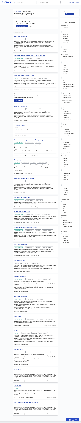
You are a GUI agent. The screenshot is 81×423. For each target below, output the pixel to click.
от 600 (64, 206)
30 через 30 (65, 71)
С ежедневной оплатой (68, 133)
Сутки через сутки (67, 93)
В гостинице (66, 175)
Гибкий (64, 82)
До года (65, 238)
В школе (65, 188)
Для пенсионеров (67, 119)
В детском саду (66, 173)
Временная (65, 38)
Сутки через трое (67, 97)
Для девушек (66, 104)
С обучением (66, 129)
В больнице (65, 192)
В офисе (65, 166)
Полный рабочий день (68, 84)
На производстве (67, 196)
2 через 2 (65, 58)
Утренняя (65, 88)
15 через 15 (65, 69)
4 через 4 (65, 63)
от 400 (64, 204)
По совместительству (68, 47)
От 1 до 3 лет (66, 240)
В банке (64, 169)
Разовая (65, 32)
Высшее (65, 220)
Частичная (65, 36)
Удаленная (65, 34)
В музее (65, 177)
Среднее (65, 224)
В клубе (64, 186)
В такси (64, 162)
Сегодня (65, 137)
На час (64, 51)
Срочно (64, 148)
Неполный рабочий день (69, 86)
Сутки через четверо (68, 56)
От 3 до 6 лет (66, 242)
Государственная (67, 144)
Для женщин (66, 109)
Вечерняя (65, 73)
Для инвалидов (66, 106)
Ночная (64, 75)
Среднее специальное (68, 222)
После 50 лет (66, 111)
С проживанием (66, 131)
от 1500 (64, 210)
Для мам (65, 115)
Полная (64, 29)
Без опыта (65, 236)
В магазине (65, 164)
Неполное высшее (67, 218)
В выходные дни (67, 90)
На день (65, 49)
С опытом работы (67, 234)
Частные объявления (68, 150)
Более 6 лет (65, 244)
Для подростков (67, 121)
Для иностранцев (67, 113)
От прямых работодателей (69, 22)
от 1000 (64, 208)
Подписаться (18, 100)
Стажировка (66, 40)
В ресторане (66, 181)
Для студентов (66, 102)
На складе (65, 179)
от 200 (64, 202)
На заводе (65, 183)
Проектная (65, 42)
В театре (65, 194)
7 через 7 (65, 67)
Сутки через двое (67, 95)
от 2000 (64, 212)
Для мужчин (66, 117)
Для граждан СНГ (67, 124)
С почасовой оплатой (68, 135)
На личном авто (66, 146)
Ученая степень (66, 228)
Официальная (66, 142)
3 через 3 (65, 60)
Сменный (65, 78)
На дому (65, 158)
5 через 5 (65, 65)
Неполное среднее (67, 226)
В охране (65, 160)
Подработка (66, 27)
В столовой (65, 190)
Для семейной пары (67, 152)
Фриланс (65, 44)
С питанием (65, 140)
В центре (65, 171)
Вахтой (64, 80)
